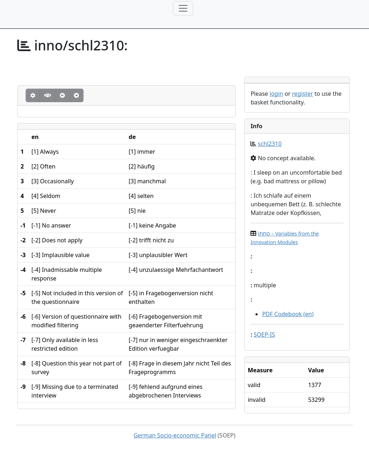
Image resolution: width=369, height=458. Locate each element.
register (302, 94)
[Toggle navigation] (183, 8)
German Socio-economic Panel (175, 435)
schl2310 (270, 144)
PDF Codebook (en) (288, 314)
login (276, 94)
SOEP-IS (264, 334)
